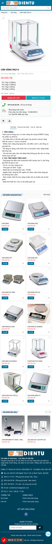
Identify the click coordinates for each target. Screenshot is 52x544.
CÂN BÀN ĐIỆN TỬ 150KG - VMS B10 (13, 440)
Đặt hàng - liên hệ (7, 93)
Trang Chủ (4, 12)
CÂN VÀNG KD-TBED (8, 292)
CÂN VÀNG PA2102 (34, 292)
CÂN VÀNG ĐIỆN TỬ (34, 395)
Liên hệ (3, 502)
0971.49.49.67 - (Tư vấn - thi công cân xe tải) (20, 484)
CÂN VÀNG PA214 (25, 12)
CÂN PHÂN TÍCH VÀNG (35, 361)
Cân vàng (13, 12)
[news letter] (39, 527)
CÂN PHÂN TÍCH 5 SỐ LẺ (10, 395)
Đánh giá (39, 127)
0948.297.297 (13, 98)
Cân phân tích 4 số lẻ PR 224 (37, 440)
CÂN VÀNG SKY (33, 258)
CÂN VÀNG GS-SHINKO (9, 361)
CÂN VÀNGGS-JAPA (8, 327)
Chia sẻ (33, 127)
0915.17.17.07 (38, 98)
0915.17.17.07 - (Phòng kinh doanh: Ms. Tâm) (20, 477)
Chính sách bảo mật (18, 535)
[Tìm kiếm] (48, 8)
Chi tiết (5, 229)
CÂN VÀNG (5, 223)
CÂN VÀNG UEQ (33, 223)
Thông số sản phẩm (23, 127)
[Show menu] (3, 3)
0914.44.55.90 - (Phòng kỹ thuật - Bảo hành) (20, 480)
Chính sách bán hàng (30, 498)
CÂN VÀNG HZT (7, 258)
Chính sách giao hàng (30, 502)
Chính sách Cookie (34, 535)
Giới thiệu (13, 127)
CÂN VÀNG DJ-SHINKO (35, 327)
